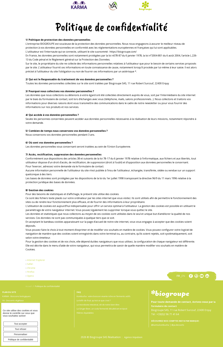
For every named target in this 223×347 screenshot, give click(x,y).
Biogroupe (145, 6)
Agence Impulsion (133, 337)
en (183, 276)
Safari (30, 264)
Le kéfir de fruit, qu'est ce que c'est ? (95, 300)
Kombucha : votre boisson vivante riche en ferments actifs (106, 296)
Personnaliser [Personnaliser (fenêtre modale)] (20, 334)
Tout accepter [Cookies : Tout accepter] (20, 324)
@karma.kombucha (161, 324)
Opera (30, 275)
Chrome (31, 268)
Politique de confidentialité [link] (20, 339)
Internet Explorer (37, 260)
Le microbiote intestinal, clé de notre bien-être (100, 304)
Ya (113, 6)
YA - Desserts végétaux (14, 300)
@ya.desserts (179, 324)
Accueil (29, 286)
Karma (79, 5)
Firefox (31, 271)
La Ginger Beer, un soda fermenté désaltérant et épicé (104, 308)
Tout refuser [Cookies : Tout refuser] (20, 329)
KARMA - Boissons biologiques (17, 296)
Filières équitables (85, 312)
